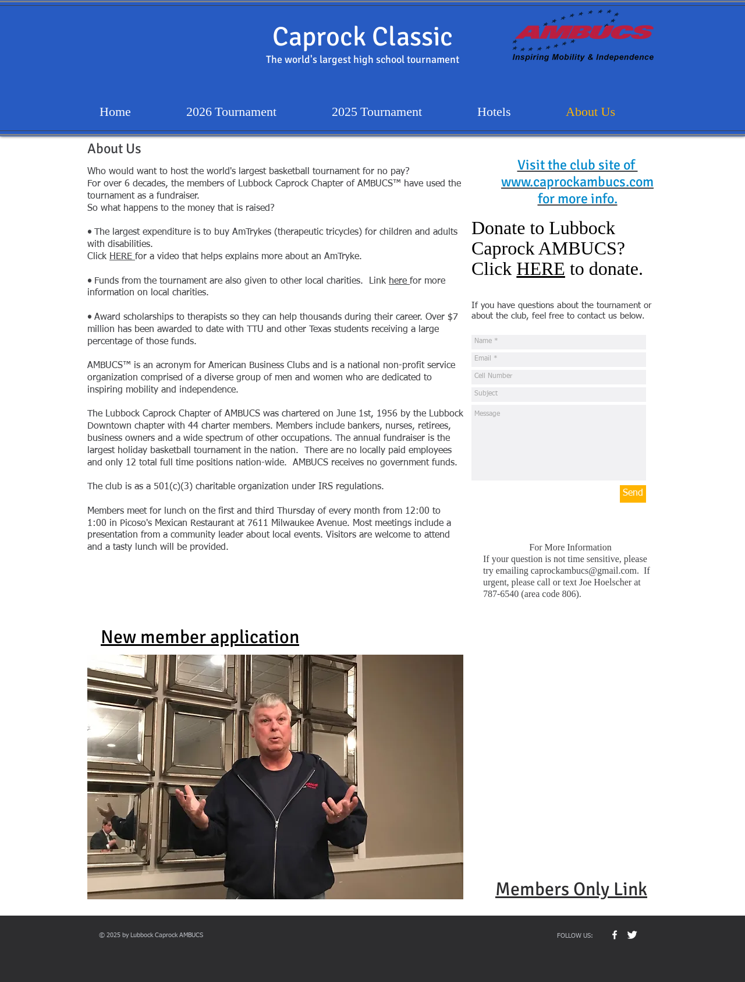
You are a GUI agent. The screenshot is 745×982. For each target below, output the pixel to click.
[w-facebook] (614, 935)
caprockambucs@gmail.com (584, 570)
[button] (275, 777)
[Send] (633, 494)
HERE (122, 257)
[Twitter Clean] (632, 935)
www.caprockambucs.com (577, 181)
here (399, 281)
